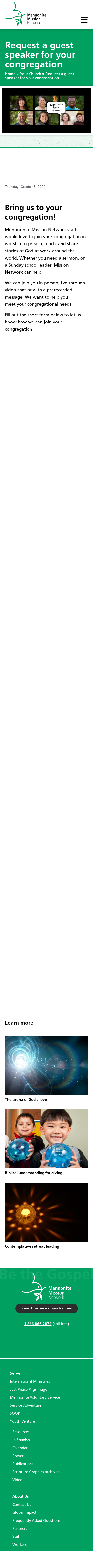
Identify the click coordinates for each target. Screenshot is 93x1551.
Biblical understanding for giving (33, 1173)
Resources (20, 1432)
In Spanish (21, 1440)
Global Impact (24, 1513)
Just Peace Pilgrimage (28, 1390)
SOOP (15, 1414)
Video (17, 1480)
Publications (22, 1464)
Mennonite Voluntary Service (35, 1398)
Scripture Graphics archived (36, 1472)
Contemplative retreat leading (32, 1247)
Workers (19, 1545)
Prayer (18, 1456)
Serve (15, 1374)
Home (10, 74)
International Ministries (30, 1382)
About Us (20, 1497)
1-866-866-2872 (38, 1324)
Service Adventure (25, 1406)
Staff (16, 1537)
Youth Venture (22, 1422)
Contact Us (21, 1505)
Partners (19, 1529)
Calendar (20, 1448)
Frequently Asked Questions (36, 1521)
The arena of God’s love (26, 1100)
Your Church (30, 74)
